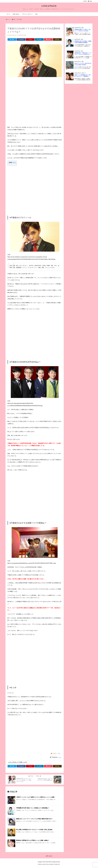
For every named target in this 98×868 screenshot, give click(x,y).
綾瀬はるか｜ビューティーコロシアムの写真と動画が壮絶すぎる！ (34, 818)
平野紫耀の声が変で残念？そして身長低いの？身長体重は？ (32, 808)
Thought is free (56, 864)
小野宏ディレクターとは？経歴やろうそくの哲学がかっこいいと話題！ (35, 797)
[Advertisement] (34, 91)
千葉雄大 (20, 19)
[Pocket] (48, 39)
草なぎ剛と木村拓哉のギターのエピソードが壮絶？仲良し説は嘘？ (34, 829)
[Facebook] (21, 39)
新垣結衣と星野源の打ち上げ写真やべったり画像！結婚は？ (32, 840)
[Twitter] (12, 39)
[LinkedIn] (39, 39)
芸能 (14, 19)
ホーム (8, 19)
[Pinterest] (30, 39)
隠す (14, 162)
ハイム (59, 757)
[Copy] (57, 39)
